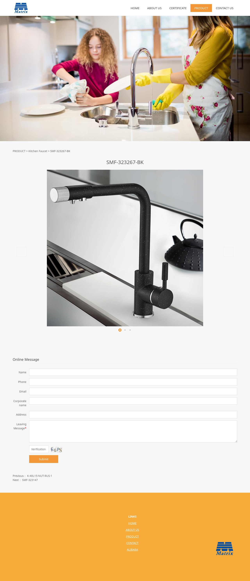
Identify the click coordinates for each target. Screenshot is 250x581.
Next (228, 252)
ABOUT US (154, 8)
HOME (135, 8)
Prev (21, 252)
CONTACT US (224, 8)
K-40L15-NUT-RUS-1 (39, 476)
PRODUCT (201, 8)
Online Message (26, 359)
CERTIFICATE (178, 8)
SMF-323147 (30, 480)
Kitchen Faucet (38, 151)
